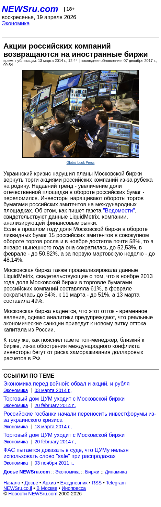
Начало (11, 482)
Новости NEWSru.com (32, 493)
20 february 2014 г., (55, 405)
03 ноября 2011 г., (54, 463)
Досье (31, 482)
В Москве (46, 488)
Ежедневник (74, 482)
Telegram (116, 482)
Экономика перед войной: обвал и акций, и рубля (66, 384)
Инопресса (74, 488)
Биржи (92, 471)
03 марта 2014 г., (53, 390)
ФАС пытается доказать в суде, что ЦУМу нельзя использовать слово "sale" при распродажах (65, 453)
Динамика (116, 471)
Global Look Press (81, 163)
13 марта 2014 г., (53, 426)
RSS (97, 482)
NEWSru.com (30, 9)
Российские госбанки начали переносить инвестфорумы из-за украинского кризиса (79, 417)
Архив (49, 482)
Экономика (16, 23)
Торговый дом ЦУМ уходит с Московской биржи (64, 399)
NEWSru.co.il (17, 488)
